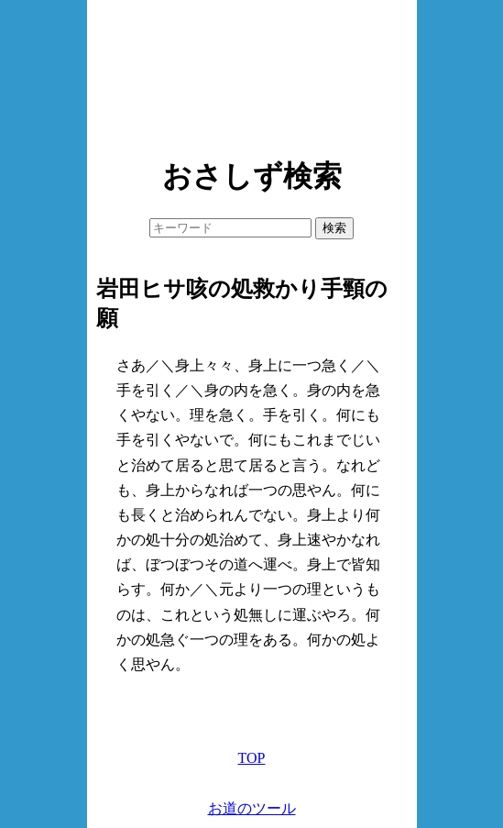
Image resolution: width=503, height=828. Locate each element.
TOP (252, 758)
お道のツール (252, 808)
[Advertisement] (252, 73)
